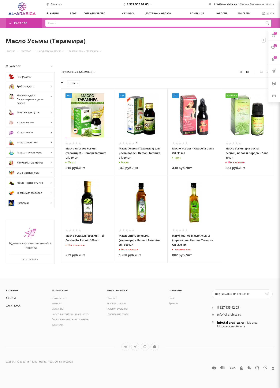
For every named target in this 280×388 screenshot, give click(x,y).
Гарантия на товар (118, 314)
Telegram (135, 347)
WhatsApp (155, 347)
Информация (117, 290)
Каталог (12, 290)
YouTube (145, 347)
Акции (11, 298)
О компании (58, 298)
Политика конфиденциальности (70, 314)
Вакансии (57, 324)
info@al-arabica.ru (225, 4)
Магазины (57, 308)
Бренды (173, 303)
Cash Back (13, 305)
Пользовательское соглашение (69, 319)
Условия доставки (117, 308)
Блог (171, 298)
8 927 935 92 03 (138, 4)
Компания (59, 290)
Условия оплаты (116, 303)
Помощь (112, 298)
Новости (56, 303)
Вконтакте (125, 347)
